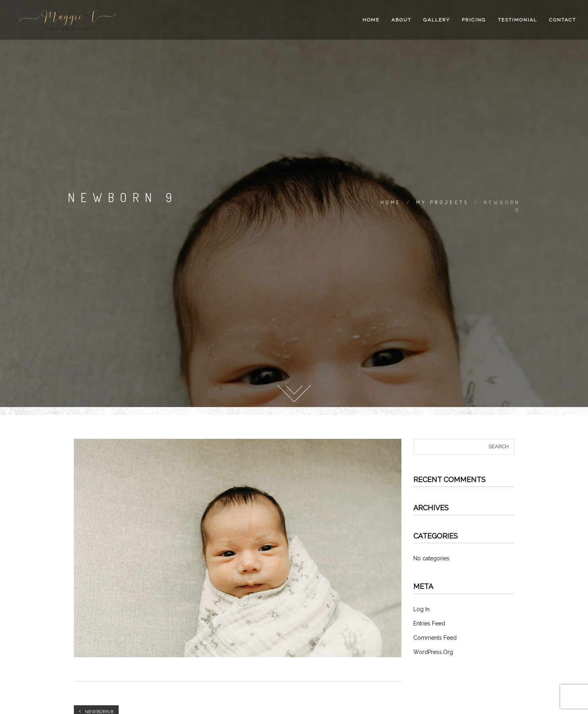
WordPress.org (433, 652)
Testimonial (517, 20)
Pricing (474, 20)
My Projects (442, 202)
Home (371, 20)
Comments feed (435, 638)
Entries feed (429, 623)
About (401, 20)
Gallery (436, 20)
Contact (562, 20)
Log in (421, 609)
